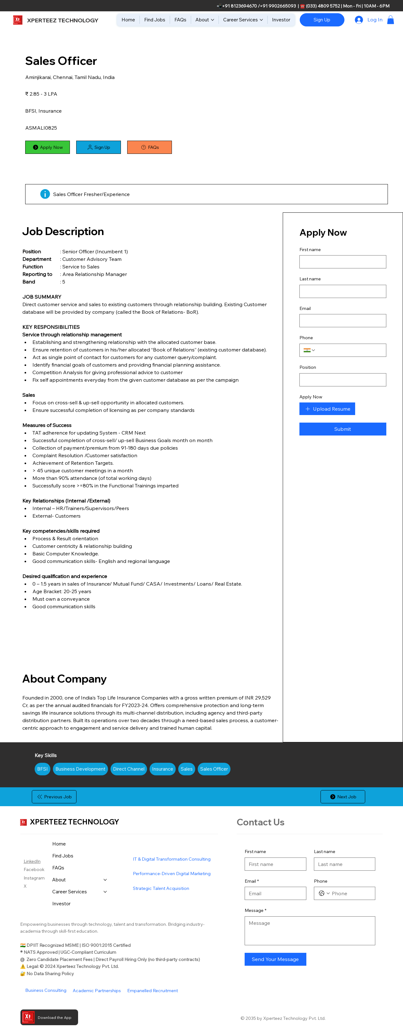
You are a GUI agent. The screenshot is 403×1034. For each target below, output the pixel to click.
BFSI (42, 768)
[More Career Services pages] (261, 19)
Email (252, 881)
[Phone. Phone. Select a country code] (324, 893)
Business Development (80, 768)
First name (255, 851)
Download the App (54, 1017)
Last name (324, 851)
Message (255, 911)
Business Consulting (45, 990)
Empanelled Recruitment (152, 990)
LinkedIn (32, 861)
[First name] (273, 864)
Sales (186, 768)
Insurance (162, 768)
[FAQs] (149, 147)
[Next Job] (343, 796)
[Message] (310, 930)
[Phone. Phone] (351, 893)
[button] (390, 19)
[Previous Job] (54, 796)
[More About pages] (212, 19)
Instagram (34, 878)
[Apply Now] (47, 147)
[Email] (273, 893)
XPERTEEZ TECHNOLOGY (63, 20)
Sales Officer (214, 768)
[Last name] (343, 864)
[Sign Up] (322, 19)
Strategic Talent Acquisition (161, 888)
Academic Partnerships (97, 990)
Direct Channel (129, 768)
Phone (320, 881)
